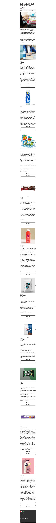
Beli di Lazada (28, 126)
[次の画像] (35, 52)
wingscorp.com (34, 104)
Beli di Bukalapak (28, 221)
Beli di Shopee (28, 83)
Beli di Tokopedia (28, 86)
